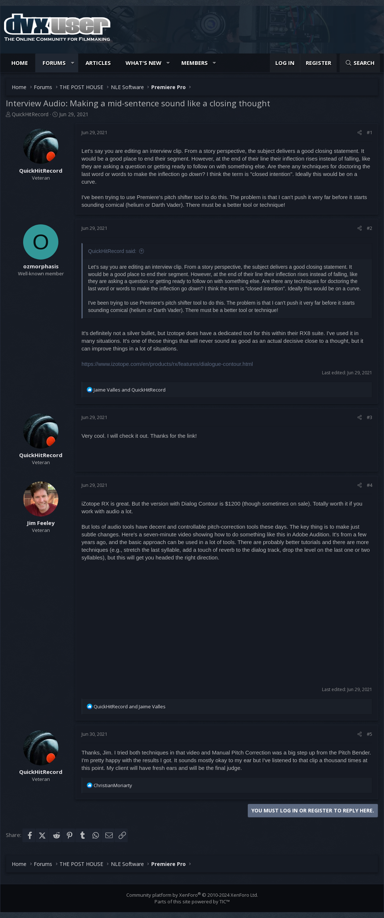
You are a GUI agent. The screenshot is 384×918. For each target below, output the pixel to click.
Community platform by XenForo (192, 895)
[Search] (360, 63)
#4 (369, 485)
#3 (369, 417)
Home (19, 62)
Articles (98, 62)
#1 (369, 132)
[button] (72, 63)
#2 (369, 228)
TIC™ (225, 901)
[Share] (359, 132)
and (130, 389)
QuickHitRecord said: (112, 251)
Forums (54, 62)
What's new (144, 62)
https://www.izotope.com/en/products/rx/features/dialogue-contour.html (167, 364)
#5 (369, 734)
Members (194, 62)
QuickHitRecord (30, 114)
